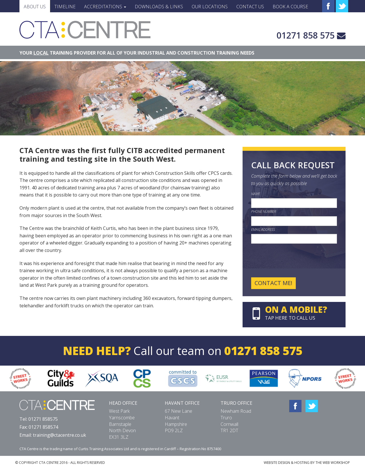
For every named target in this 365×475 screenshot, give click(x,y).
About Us (35, 6)
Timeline (65, 6)
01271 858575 (43, 419)
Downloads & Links (159, 6)
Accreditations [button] (105, 6)
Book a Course (290, 6)
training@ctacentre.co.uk (59, 435)
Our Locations (210, 6)
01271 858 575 (306, 35)
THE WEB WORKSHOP (333, 462)
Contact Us (250, 6)
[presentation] (294, 260)
